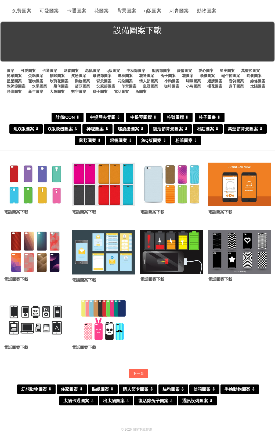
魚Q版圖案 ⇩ (26, 129)
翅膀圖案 (214, 81)
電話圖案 (121, 91)
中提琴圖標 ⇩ (143, 117)
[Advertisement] (137, 49)
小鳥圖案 (193, 86)
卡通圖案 (76, 10)
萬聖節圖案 (250, 70)
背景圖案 (126, 10)
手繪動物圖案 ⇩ (240, 389)
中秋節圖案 (135, 70)
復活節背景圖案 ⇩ (170, 129)
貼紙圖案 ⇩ (103, 389)
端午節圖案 (230, 76)
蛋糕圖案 (35, 76)
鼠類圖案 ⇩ (90, 140)
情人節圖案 (148, 81)
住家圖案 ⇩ (71, 389)
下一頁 (138, 373)
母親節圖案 (102, 76)
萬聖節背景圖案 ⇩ (245, 129)
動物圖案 (206, 10)
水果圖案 (39, 86)
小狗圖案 (171, 81)
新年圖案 (35, 91)
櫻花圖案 (214, 86)
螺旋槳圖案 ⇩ (131, 129)
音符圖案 (236, 81)
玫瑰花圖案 (59, 81)
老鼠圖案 (92, 70)
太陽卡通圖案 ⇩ (78, 400)
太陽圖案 (257, 86)
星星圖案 (14, 81)
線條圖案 (257, 81)
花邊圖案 (146, 76)
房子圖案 (236, 86)
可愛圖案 (49, 10)
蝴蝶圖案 (193, 81)
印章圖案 (128, 86)
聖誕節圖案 (161, 70)
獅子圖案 (100, 91)
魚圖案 (141, 91)
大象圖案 (57, 91)
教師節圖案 (16, 86)
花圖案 (101, 10)
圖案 (10, 70)
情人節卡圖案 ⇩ (138, 389)
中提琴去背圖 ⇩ (105, 117)
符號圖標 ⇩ (178, 117)
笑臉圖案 (78, 76)
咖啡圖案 (171, 86)
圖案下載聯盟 (142, 429)
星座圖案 (227, 70)
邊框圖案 (125, 76)
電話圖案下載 (16, 212)
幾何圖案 (60, 86)
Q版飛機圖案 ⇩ (62, 129)
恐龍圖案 (14, 91)
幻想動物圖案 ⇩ (36, 389)
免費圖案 (21, 10)
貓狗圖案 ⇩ (173, 389)
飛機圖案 (207, 76)
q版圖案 (152, 10)
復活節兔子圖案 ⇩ (155, 400)
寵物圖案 (35, 81)
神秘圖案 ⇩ (97, 129)
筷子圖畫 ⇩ (209, 117)
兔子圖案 (168, 76)
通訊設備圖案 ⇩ (197, 400)
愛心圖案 (206, 70)
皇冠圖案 (150, 86)
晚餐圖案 (254, 76)
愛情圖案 (184, 70)
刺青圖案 (179, 10)
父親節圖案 (105, 86)
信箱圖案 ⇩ (204, 389)
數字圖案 (78, 91)
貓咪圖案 (57, 76)
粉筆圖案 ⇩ (186, 140)
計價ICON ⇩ (67, 117)
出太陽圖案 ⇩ (116, 400)
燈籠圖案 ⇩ (121, 140)
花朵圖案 (125, 81)
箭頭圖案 (82, 86)
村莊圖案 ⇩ (208, 129)
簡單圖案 (14, 76)
